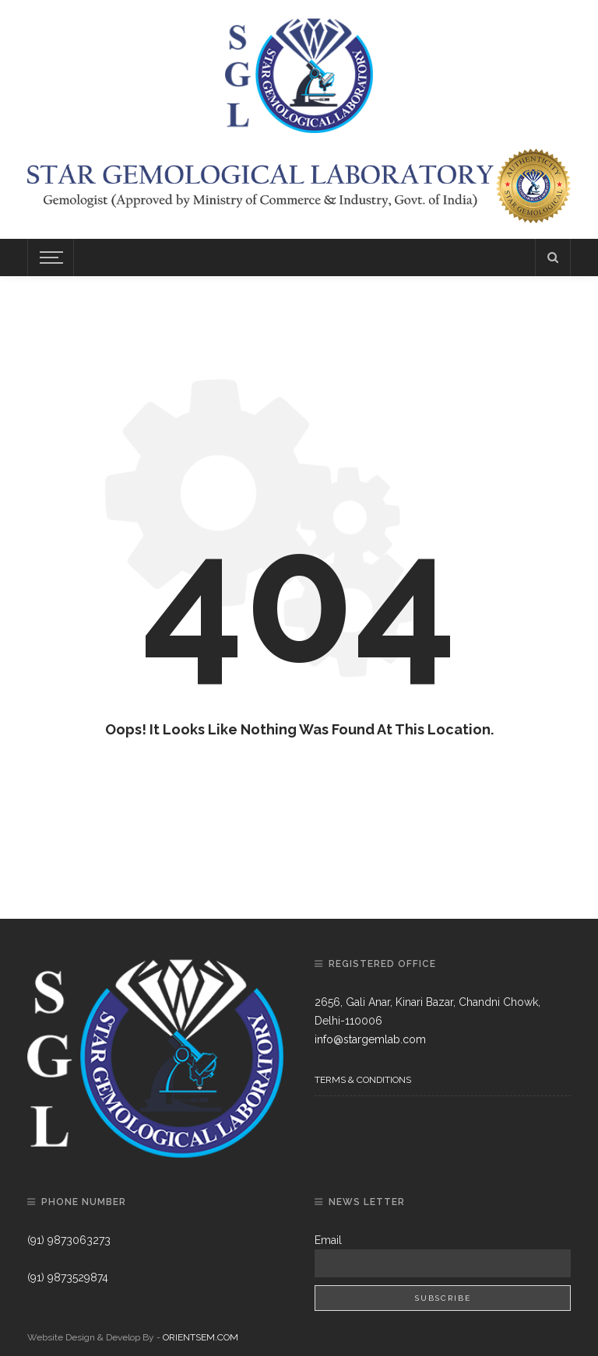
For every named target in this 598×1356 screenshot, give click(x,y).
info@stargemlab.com (370, 1039)
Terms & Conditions (363, 1079)
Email (328, 1240)
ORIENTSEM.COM (200, 1337)
